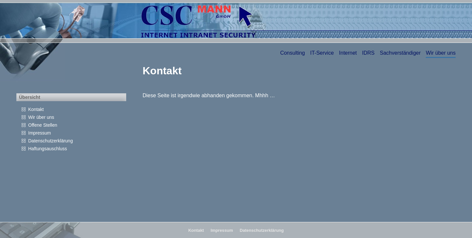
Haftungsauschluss (47, 148)
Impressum (39, 133)
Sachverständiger (400, 53)
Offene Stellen (42, 125)
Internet (348, 53)
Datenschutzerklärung (50, 140)
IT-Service (322, 53)
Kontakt (36, 109)
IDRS (368, 53)
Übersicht (29, 97)
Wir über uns (441, 53)
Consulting (292, 53)
